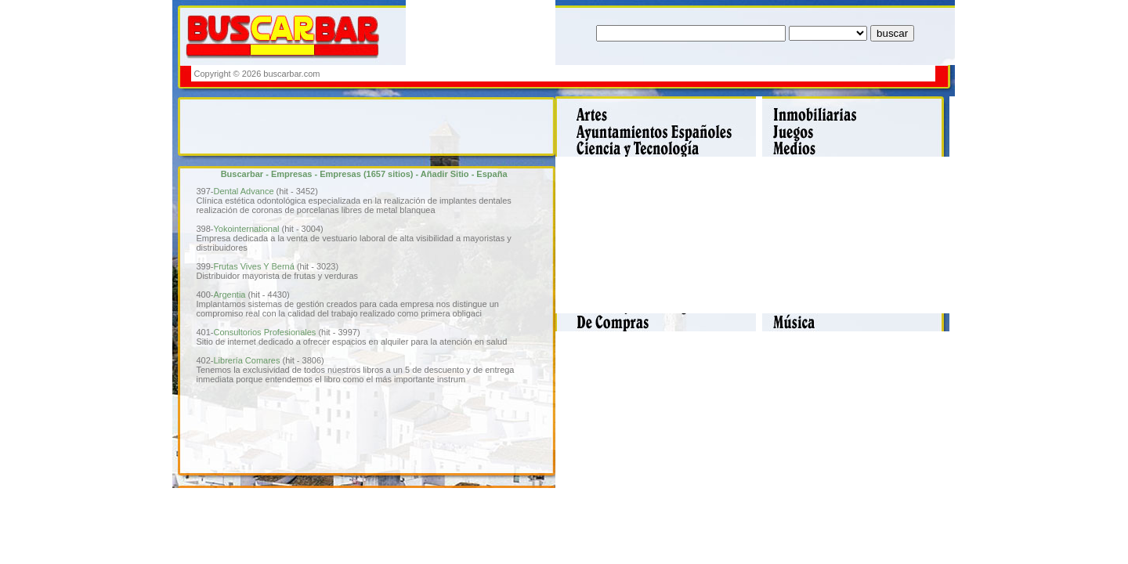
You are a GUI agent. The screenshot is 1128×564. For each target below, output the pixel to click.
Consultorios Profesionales (264, 332)
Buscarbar (242, 174)
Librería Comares (246, 360)
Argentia (229, 294)
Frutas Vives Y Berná (253, 266)
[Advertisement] (648, 73)
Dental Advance (243, 191)
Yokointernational (246, 228)
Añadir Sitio (445, 174)
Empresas (292, 174)
